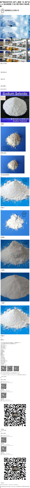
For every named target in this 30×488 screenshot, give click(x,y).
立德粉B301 (3, 335)
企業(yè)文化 (3, 79)
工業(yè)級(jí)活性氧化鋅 (5, 174)
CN (1, 14)
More (1, 176)
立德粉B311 (3, 207)
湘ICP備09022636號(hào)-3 (22, 374)
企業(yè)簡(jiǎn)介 (4, 72)
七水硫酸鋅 (2, 270)
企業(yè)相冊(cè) (3, 347)
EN (2, 14)
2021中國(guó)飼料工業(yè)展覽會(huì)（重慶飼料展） (10, 342)
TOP (0, 377)
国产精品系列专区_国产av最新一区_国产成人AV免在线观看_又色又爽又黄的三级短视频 (15, 4)
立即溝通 (2, 389)
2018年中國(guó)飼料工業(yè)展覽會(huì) (8, 343)
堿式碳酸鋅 (2, 237)
